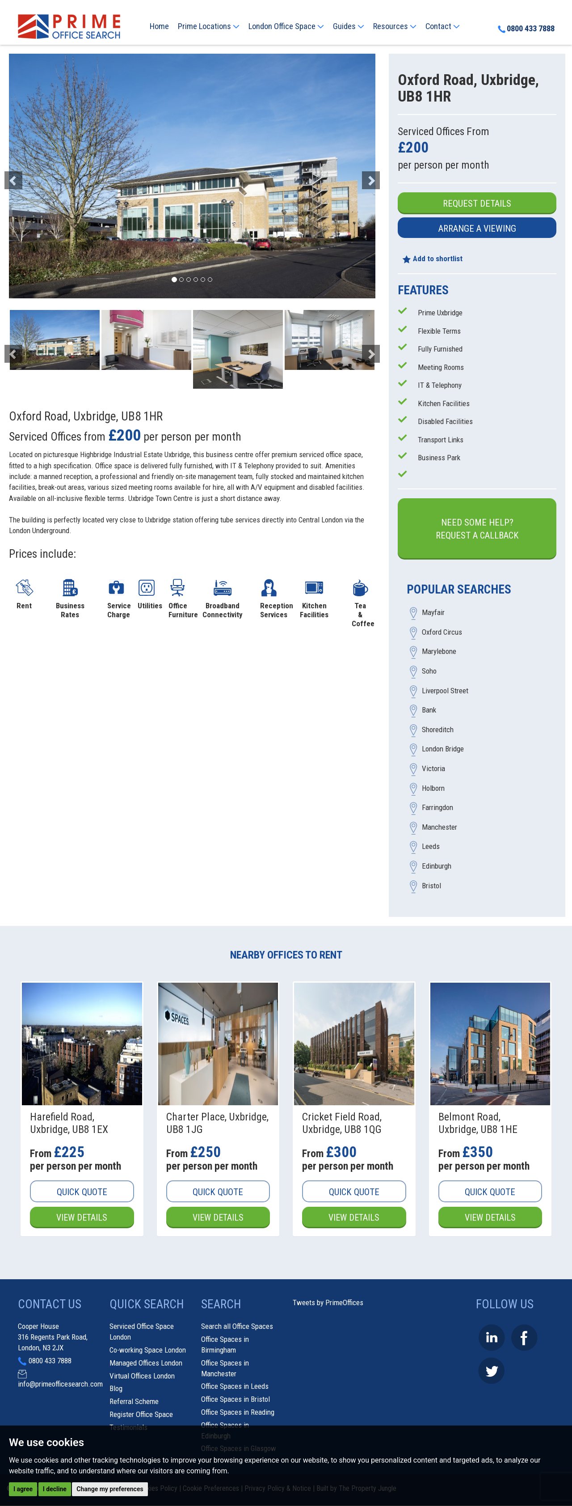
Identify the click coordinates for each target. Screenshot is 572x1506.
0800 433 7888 (525, 29)
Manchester (439, 827)
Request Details (477, 203)
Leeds (431, 846)
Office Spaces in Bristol (235, 1399)
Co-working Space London (147, 1350)
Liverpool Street (445, 690)
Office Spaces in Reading (237, 1412)
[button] (36, 176)
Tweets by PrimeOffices (328, 1302)
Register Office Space (141, 1414)
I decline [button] (55, 1489)
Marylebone (439, 651)
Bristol (431, 885)
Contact (442, 26)
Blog (115, 1388)
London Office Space (286, 26)
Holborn (433, 788)
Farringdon (437, 807)
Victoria (433, 768)
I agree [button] (23, 1489)
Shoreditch (438, 729)
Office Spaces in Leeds (235, 1386)
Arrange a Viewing (477, 228)
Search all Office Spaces (237, 1326)
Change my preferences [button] (109, 1489)
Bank (429, 710)
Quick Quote (82, 1192)
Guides (348, 26)
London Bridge (443, 749)
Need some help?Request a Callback (477, 529)
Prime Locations (209, 26)
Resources (394, 26)
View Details (81, 1218)
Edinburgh (436, 865)
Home (159, 26)
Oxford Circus (442, 632)
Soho (429, 671)
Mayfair (433, 612)
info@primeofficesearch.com (60, 1384)
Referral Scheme (134, 1401)
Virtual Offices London (142, 1375)
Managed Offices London (145, 1362)
